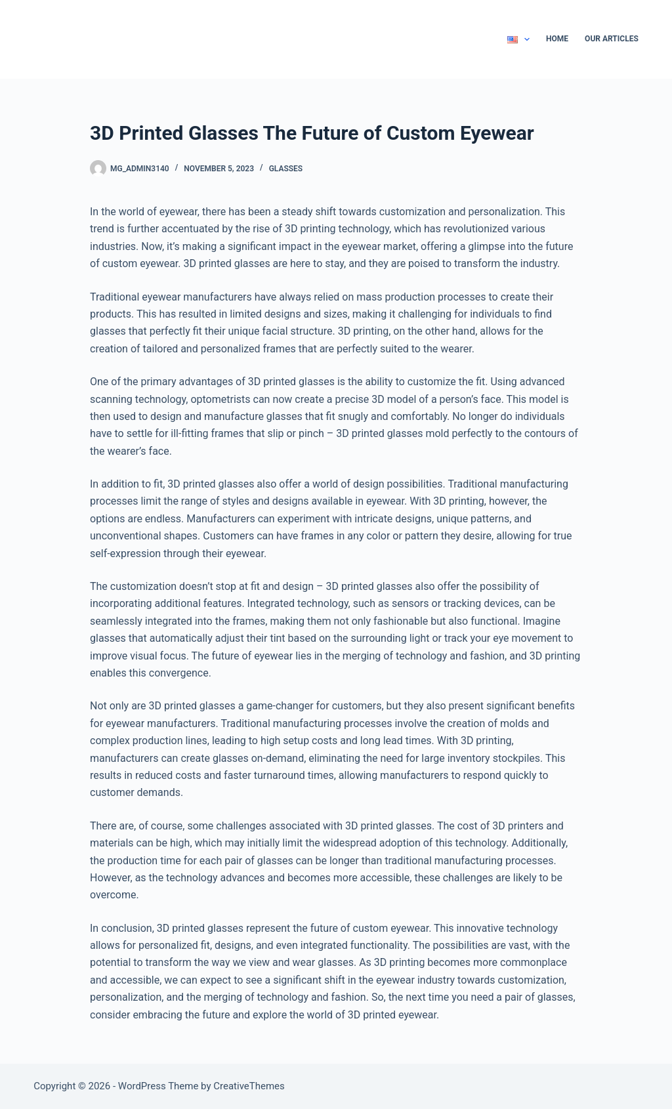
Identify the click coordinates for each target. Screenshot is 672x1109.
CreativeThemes (249, 1086)
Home (557, 38)
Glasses (286, 168)
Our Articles (612, 38)
